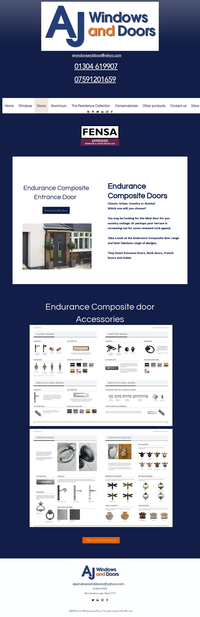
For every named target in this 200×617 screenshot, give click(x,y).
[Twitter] (97, 111)
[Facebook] (111, 111)
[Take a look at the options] (101, 540)
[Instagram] (107, 111)
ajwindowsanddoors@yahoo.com (98, 584)
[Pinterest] (88, 111)
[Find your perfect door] (56, 210)
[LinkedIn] (102, 111)
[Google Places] (93, 111)
